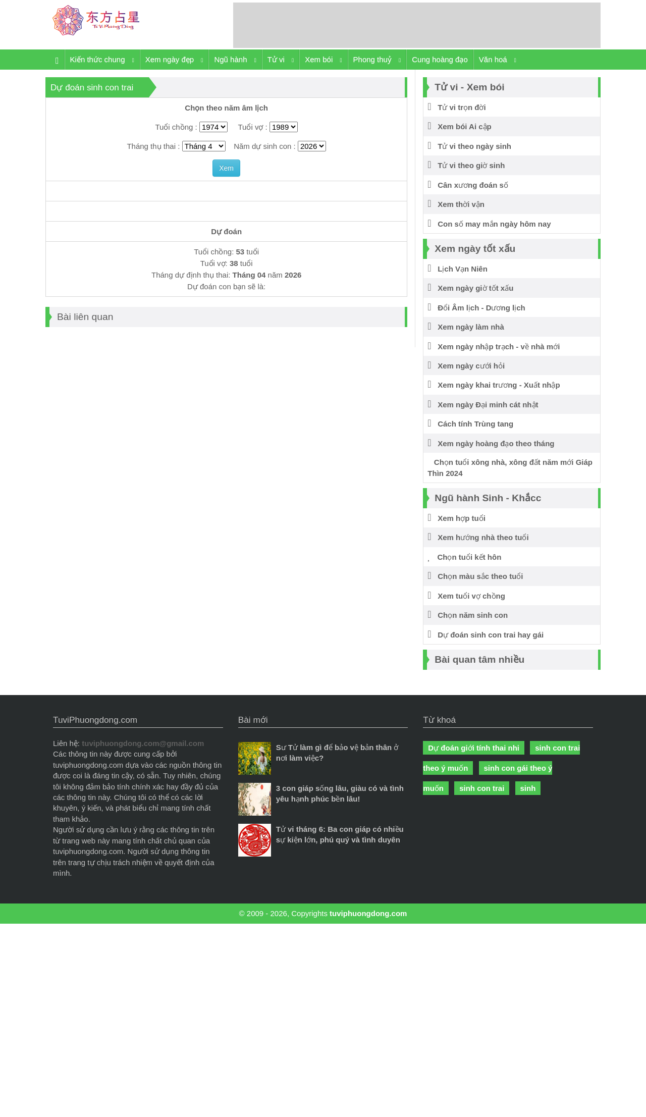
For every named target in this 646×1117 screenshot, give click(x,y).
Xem (226, 168)
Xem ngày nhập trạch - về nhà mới (493, 346)
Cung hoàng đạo (440, 59)
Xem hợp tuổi (456, 518)
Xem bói (323, 60)
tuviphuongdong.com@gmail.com (143, 743)
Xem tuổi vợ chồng (466, 596)
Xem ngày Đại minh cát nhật (482, 404)
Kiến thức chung (102, 60)
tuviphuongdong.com (368, 913)
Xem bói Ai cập (459, 126)
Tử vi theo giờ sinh (466, 165)
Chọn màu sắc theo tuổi (475, 576)
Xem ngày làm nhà (465, 327)
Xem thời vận (455, 204)
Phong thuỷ (377, 60)
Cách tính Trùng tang (470, 423)
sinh (528, 788)
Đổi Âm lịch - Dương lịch (476, 307)
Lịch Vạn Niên (457, 268)
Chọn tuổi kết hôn (464, 557)
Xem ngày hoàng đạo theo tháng (490, 443)
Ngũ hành (235, 60)
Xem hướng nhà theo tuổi (477, 537)
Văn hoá (497, 60)
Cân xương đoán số (467, 185)
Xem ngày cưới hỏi (466, 365)
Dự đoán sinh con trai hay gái (485, 634)
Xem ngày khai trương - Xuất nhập (493, 385)
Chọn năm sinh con (467, 615)
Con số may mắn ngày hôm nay (489, 224)
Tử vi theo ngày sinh (469, 146)
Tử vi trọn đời (456, 107)
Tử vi (280, 60)
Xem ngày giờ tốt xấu (470, 288)
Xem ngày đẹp (174, 60)
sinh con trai (481, 788)
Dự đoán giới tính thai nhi (473, 747)
